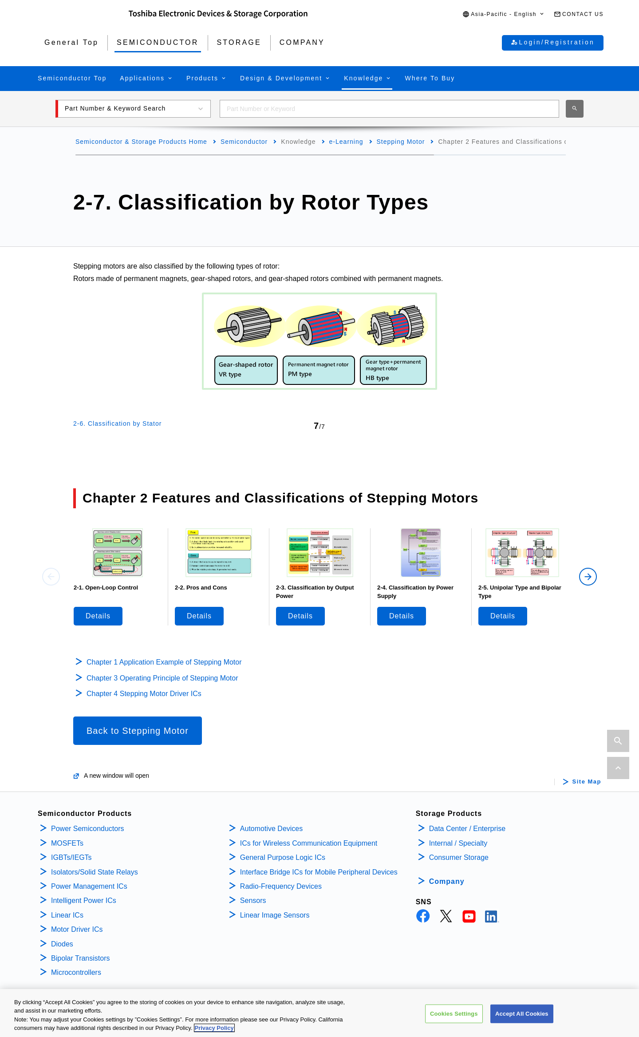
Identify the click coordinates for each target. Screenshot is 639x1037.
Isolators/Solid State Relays (94, 872)
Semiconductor (244, 141)
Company (447, 881)
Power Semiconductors (87, 828)
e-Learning (346, 141)
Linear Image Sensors (275, 915)
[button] (503, 14)
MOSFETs (67, 843)
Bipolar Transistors (80, 958)
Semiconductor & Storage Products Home (141, 141)
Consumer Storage (459, 857)
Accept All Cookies (521, 1019)
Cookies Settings (454, 1019)
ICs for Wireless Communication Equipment (308, 843)
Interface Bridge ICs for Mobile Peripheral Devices (319, 872)
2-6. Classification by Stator (117, 423)
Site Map (586, 782)
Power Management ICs (89, 886)
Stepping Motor (401, 141)
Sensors (253, 900)
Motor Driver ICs (77, 929)
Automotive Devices (271, 828)
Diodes (62, 944)
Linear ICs (67, 915)
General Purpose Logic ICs (282, 857)
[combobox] (389, 109)
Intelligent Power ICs (83, 900)
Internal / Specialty (458, 843)
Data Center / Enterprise (467, 828)
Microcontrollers (76, 972)
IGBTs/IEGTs (71, 857)
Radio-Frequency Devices (281, 886)
